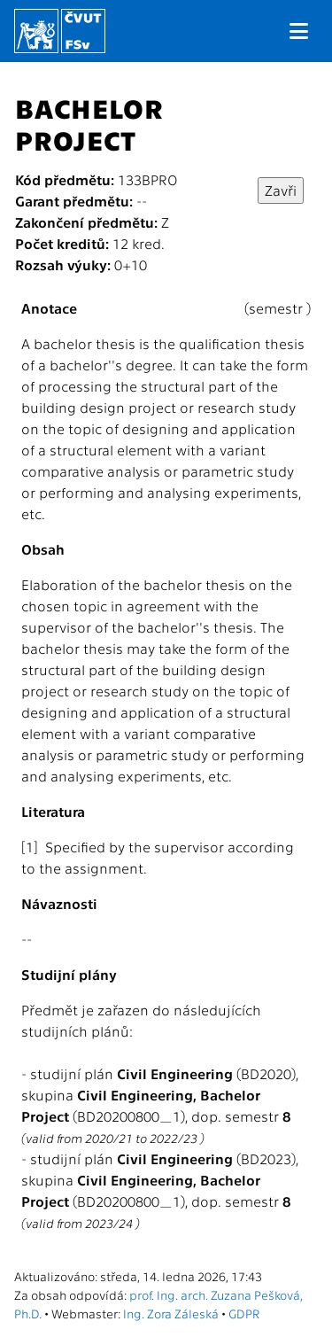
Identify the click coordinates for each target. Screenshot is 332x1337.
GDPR (243, 1313)
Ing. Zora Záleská (171, 1313)
